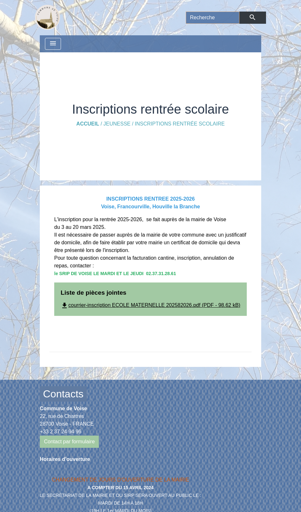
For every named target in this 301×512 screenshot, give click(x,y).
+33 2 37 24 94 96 (60, 431)
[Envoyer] (252, 18)
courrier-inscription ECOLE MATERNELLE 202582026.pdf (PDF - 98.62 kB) (150, 305)
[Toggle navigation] (53, 44)
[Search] (212, 18)
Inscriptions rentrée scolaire (180, 123)
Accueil (87, 123)
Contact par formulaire (69, 441)
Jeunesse (116, 123)
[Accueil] (47, 17)
